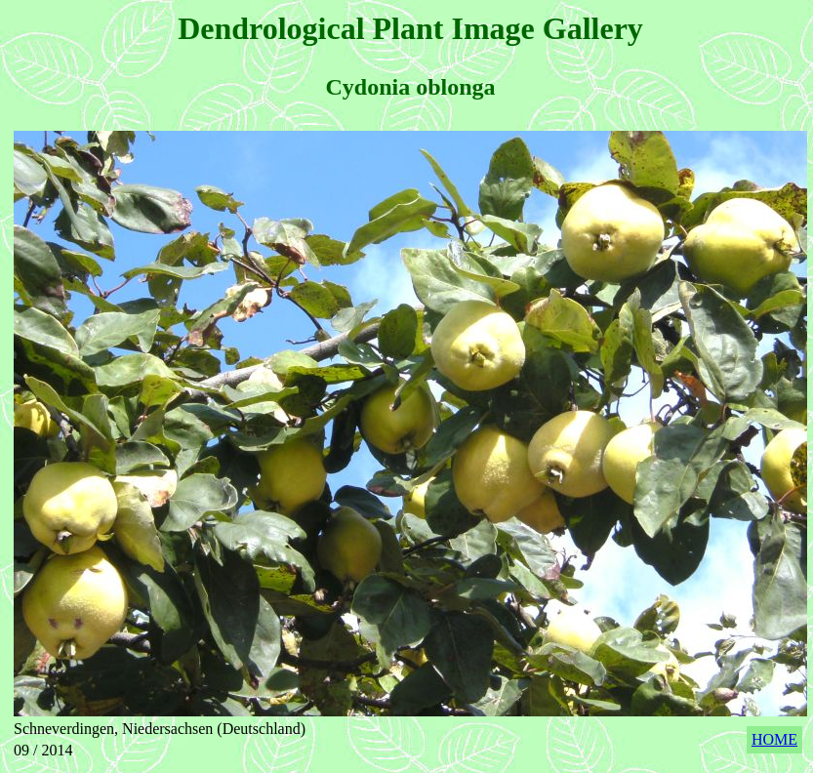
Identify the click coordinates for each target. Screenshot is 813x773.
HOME (774, 739)
